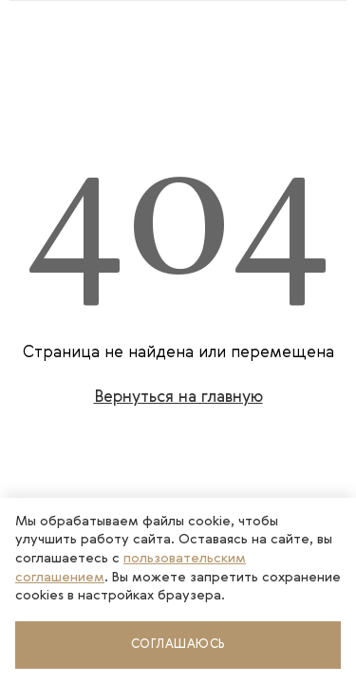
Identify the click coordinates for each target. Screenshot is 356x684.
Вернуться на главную (178, 398)
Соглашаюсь (178, 644)
